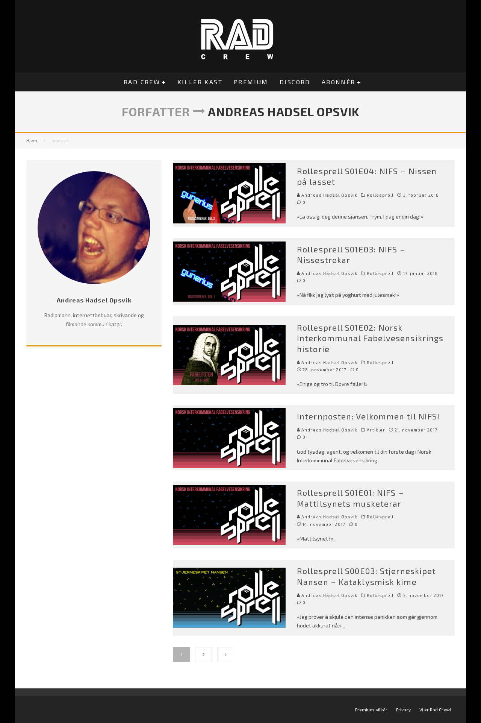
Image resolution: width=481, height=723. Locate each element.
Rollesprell (380, 195)
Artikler (376, 429)
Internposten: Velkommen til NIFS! (368, 416)
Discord (295, 81)
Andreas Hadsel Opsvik (327, 195)
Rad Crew (142, 81)
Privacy (403, 709)
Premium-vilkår (371, 709)
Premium (251, 81)
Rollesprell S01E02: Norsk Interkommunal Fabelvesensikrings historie (370, 338)
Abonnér (338, 81)
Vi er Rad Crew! (435, 709)
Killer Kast (199, 81)
